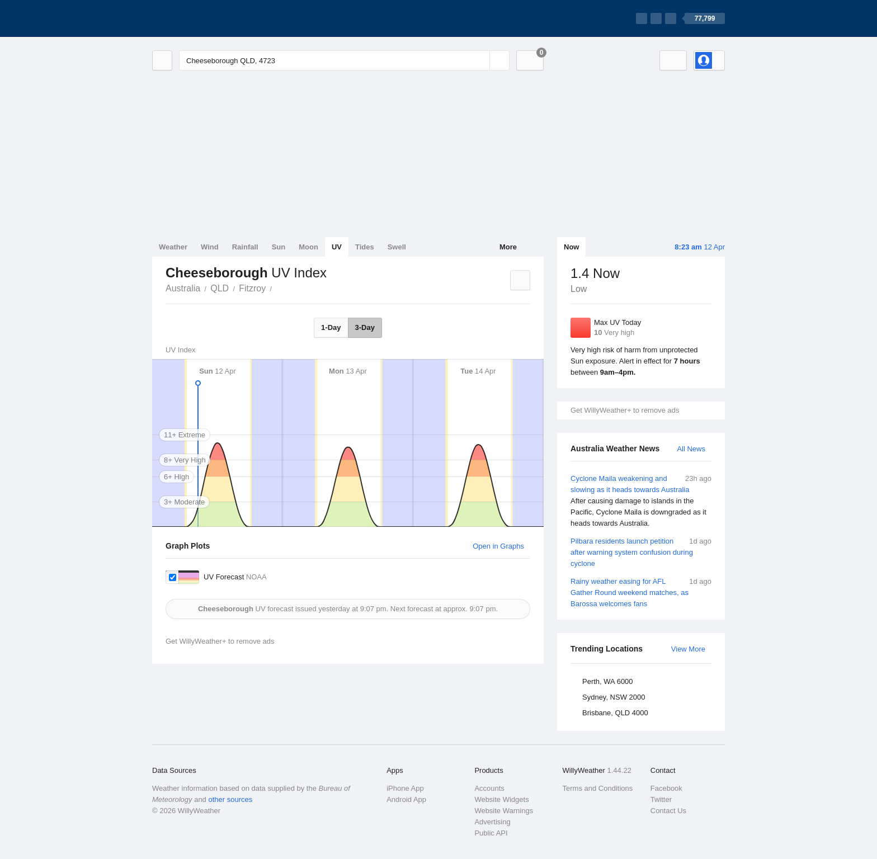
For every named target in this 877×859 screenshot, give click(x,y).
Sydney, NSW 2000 (613, 697)
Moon (308, 247)
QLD (219, 288)
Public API (490, 833)
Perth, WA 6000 (607, 681)
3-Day (365, 327)
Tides (364, 247)
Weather (173, 247)
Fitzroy (252, 288)
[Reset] (479, 60)
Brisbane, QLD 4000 (615, 713)
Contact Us (668, 810)
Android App (406, 799)
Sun (279, 247)
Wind (210, 247)
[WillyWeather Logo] (204, 18)
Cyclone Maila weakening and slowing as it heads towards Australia (640, 501)
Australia (183, 288)
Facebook (666, 788)
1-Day (331, 327)
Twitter (661, 799)
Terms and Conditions (598, 788)
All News (691, 449)
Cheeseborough (278, 287)
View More (688, 649)
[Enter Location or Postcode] (344, 60)
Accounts (489, 788)
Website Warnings (503, 810)
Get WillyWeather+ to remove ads (624, 410)
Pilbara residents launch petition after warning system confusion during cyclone (640, 552)
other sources (230, 799)
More (508, 247)
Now (571, 247)
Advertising (492, 822)
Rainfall (245, 247)
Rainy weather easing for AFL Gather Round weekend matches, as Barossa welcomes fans (640, 592)
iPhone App (405, 788)
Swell (397, 247)
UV (337, 247)
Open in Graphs (498, 546)
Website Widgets (501, 799)
